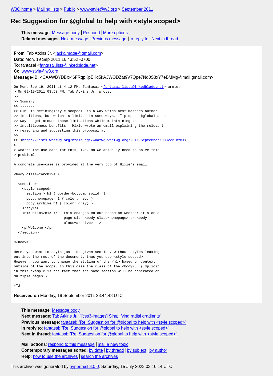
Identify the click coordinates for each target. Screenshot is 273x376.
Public (69, 9)
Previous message (109, 39)
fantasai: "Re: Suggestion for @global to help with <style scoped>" (123, 322)
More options (115, 32)
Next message (74, 39)
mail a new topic (113, 344)
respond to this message (71, 344)
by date (96, 350)
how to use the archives (55, 356)
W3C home (21, 9)
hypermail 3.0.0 (84, 366)
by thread (115, 350)
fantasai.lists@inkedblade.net (67, 65)
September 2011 (137, 9)
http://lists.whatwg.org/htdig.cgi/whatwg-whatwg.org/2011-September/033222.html (103, 140)
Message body (66, 32)
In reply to (139, 39)
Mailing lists (48, 9)
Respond (91, 32)
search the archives (99, 356)
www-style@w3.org (98, 9)
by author (158, 350)
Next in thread (164, 39)
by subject (136, 350)
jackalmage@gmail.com (78, 53)
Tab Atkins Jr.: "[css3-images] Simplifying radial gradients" (106, 316)
